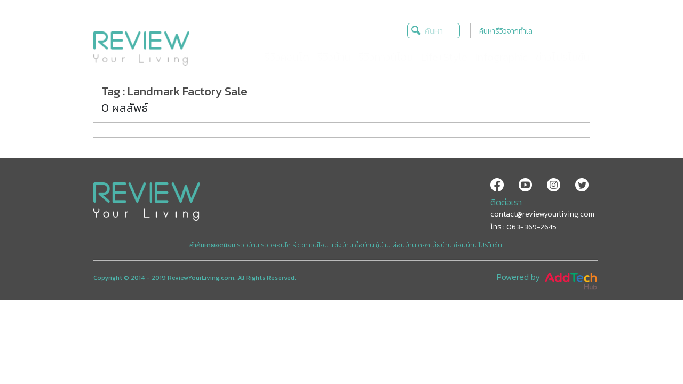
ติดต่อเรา (506, 202)
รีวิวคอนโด (276, 245)
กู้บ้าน (383, 245)
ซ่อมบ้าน (465, 245)
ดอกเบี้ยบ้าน (435, 245)
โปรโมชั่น (490, 245)
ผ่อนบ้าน (404, 245)
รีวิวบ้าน (248, 245)
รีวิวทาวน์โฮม (310, 245)
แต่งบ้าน (341, 245)
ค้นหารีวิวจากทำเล (506, 31)
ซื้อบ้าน (364, 245)
